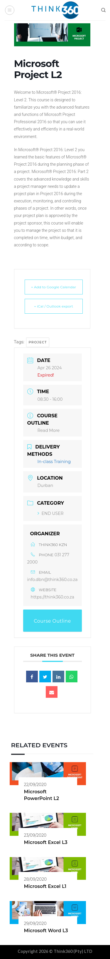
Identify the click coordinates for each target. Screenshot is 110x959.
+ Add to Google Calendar (53, 287)
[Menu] (9, 10)
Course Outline (52, 621)
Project (37, 342)
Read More (49, 430)
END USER (51, 513)
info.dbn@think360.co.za (52, 579)
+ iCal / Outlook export (53, 306)
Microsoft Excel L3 (45, 842)
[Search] (103, 10)
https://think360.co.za (53, 597)
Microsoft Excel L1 (45, 886)
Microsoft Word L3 (46, 930)
